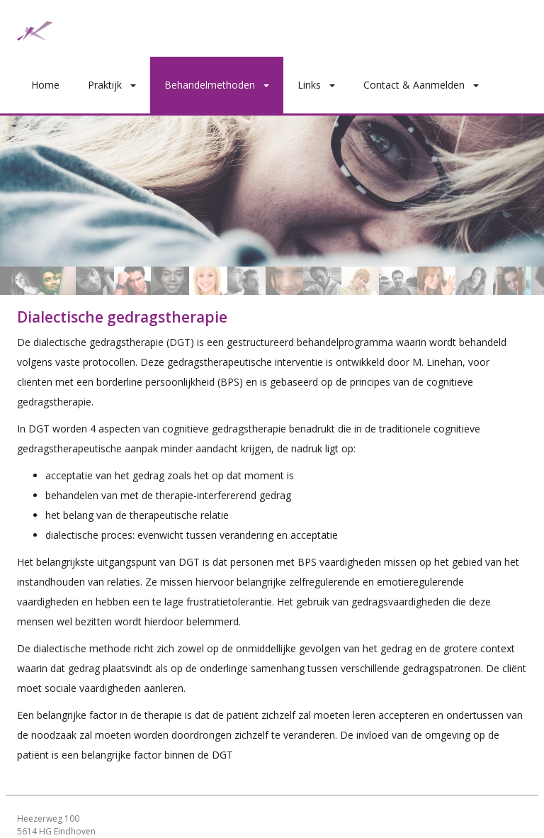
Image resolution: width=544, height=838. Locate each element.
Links (309, 84)
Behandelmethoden (209, 84)
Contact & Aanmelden (414, 84)
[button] (136, 85)
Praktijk (105, 84)
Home (45, 84)
